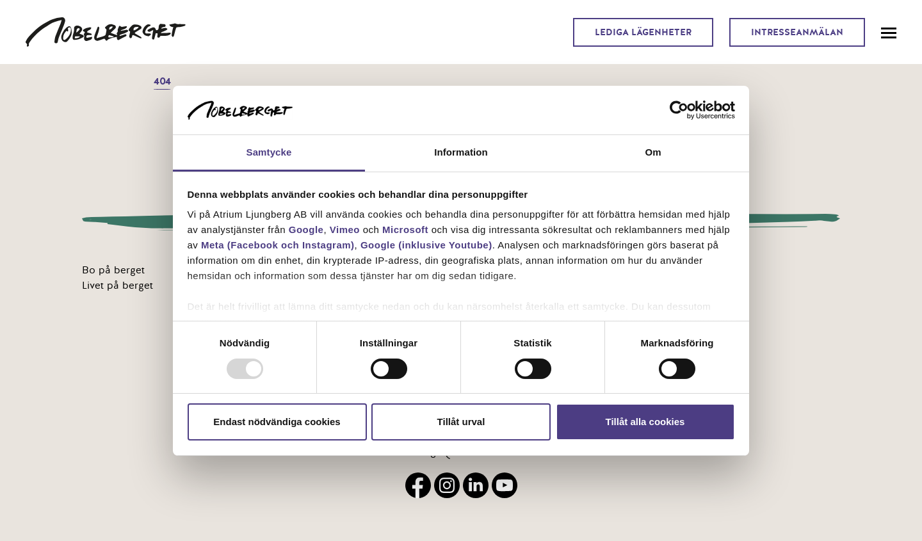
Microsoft (405, 229)
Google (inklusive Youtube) (426, 244)
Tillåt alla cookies (645, 421)
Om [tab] (653, 152)
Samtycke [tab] (269, 152)
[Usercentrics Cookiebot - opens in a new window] (679, 110)
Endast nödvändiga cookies (276, 421)
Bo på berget (113, 270)
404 (162, 81)
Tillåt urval (461, 421)
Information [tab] (461, 152)
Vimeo (345, 229)
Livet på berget (117, 286)
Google (306, 229)
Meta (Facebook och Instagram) (278, 244)
